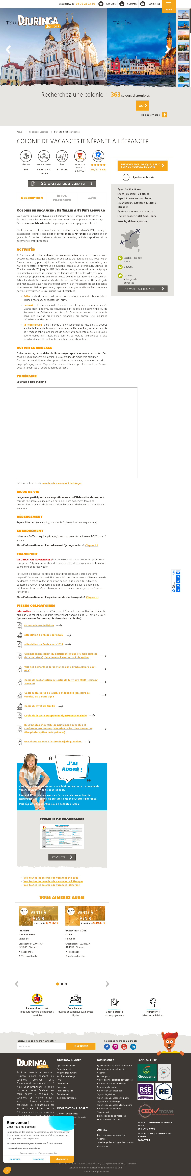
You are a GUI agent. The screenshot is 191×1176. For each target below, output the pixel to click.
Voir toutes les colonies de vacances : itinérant (51, 885)
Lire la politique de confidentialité (23, 1148)
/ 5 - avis (98, 170)
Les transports (103, 1076)
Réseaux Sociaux (65, 1091)
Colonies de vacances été (109, 1109)
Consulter (62, 857)
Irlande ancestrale (27, 933)
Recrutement (63, 1094)
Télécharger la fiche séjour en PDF (62, 183)
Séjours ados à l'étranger (109, 1101)
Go (143, 106)
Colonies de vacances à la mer (111, 1083)
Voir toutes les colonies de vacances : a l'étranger (53, 881)
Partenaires (62, 1087)
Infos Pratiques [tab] (62, 197)
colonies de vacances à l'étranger (62, 483)
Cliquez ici (92, 597)
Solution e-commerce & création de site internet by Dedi (95, 1168)
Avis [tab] (92, 198)
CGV (105, 1164)
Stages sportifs (104, 1112)
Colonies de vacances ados (110, 1091)
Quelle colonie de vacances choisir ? (114, 1065)
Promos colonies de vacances (111, 1116)
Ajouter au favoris (138, 177)
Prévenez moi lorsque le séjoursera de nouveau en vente (142, 166)
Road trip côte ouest (76, 933)
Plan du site (131, 1164)
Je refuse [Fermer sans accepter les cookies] (15, 1159)
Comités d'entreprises (67, 1098)
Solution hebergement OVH (96, 1171)
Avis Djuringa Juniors (66, 1073)
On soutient (62, 1083)
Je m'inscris (80, 1046)
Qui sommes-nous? (66, 1065)
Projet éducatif (64, 1069)
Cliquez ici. (91, 545)
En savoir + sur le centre (144, 289)
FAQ (59, 1080)
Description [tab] (32, 198)
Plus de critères (154, 114)
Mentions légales (116, 1164)
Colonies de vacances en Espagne (113, 1098)
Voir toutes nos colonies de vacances (114, 1080)
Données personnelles (67, 1114)
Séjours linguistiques (106, 1094)
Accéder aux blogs (66, 1076)
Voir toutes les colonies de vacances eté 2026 (50, 878)
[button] (183, 14)
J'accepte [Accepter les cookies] (62, 1159)
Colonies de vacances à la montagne (114, 1105)
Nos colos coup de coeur (109, 1119)
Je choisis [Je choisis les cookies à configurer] (38, 1159)
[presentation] (8, 49)
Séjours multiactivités (107, 1087)
